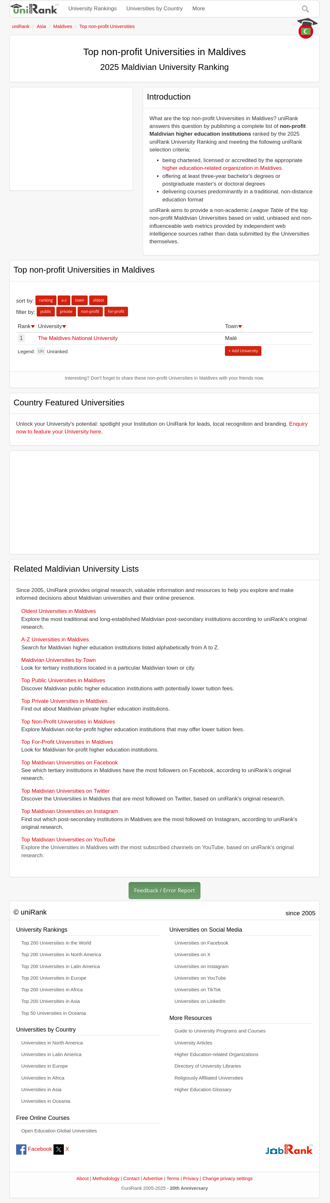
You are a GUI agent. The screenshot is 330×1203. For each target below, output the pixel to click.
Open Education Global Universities (59, 1130)
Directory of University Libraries (208, 1066)
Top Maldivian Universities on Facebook (69, 763)
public (45, 311)
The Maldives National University (78, 338)
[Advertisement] (71, 139)
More (198, 8)
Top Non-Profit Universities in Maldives (68, 722)
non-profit (90, 311)
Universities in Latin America (51, 1054)
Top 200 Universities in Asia (50, 1001)
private (66, 311)
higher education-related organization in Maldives (222, 168)
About (82, 1178)
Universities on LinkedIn (200, 1001)
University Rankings (92, 8)
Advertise (153, 1178)
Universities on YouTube (200, 978)
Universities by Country (154, 8)
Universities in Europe (44, 1066)
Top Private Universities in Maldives (64, 701)
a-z (63, 300)
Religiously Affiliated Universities (209, 1078)
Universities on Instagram (202, 966)
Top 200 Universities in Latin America (60, 966)
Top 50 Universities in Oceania (53, 1013)
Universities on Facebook (201, 943)
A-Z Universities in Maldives (55, 639)
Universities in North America (52, 1042)
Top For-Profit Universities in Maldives (67, 742)
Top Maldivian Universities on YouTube (68, 840)
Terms (173, 1178)
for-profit (116, 311)
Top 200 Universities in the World (56, 943)
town (79, 300)
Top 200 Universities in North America (61, 954)
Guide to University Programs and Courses (220, 1030)
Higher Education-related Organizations (216, 1054)
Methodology (106, 1178)
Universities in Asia (41, 1089)
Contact (131, 1178)
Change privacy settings (227, 1178)
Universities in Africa (42, 1078)
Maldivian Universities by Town (58, 660)
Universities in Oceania (45, 1101)
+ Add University (243, 351)
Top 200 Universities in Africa (52, 989)
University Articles (193, 1042)
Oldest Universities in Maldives (58, 611)
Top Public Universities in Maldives (63, 680)
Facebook (34, 1149)
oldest (98, 300)
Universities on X (193, 954)
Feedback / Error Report (164, 890)
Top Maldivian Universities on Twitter (65, 791)
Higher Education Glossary (203, 1089)
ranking (46, 300)
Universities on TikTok (198, 989)
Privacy (191, 1178)
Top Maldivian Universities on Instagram (69, 811)
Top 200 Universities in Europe (53, 978)
